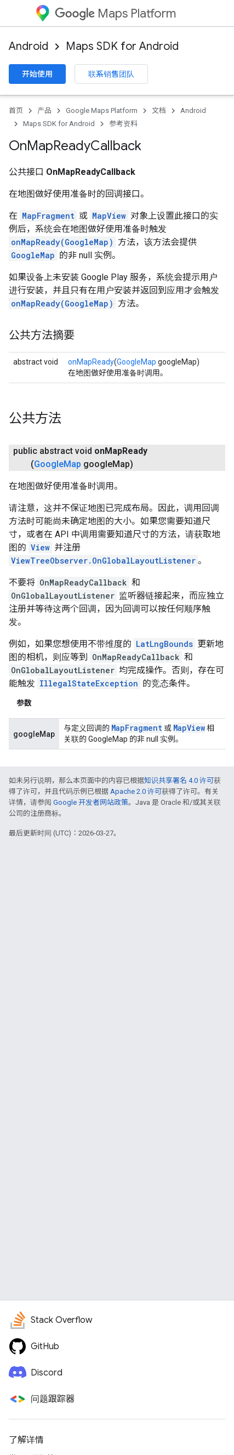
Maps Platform (115, 13)
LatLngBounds (164, 644)
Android (28, 46)
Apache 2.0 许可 (136, 791)
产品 (44, 110)
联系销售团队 (111, 74)
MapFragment (48, 216)
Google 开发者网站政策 (90, 802)
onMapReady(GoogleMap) (62, 242)
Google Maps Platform (102, 110)
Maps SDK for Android (122, 46)
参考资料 (123, 124)
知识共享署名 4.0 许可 (179, 780)
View (40, 547)
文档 (159, 110)
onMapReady (91, 361)
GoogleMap (33, 255)
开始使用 (37, 74)
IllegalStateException (88, 683)
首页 (16, 110)
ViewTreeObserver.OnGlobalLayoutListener (103, 560)
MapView (109, 216)
